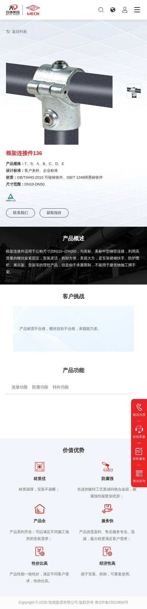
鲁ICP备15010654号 (112, 602)
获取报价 (54, 213)
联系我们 (20, 213)
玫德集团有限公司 (63, 602)
